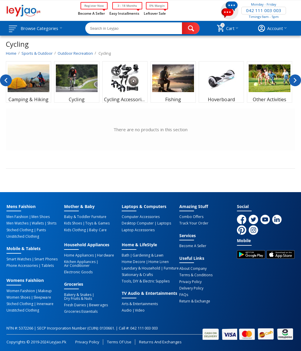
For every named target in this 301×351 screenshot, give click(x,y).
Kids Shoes (73, 223)
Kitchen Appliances (80, 261)
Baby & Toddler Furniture (85, 217)
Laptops (164, 223)
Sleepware (42, 297)
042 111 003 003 (263, 11)
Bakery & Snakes (77, 294)
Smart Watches (18, 259)
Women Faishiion (20, 290)
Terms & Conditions (196, 275)
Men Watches (17, 223)
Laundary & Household (141, 268)
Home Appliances (79, 255)
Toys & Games (97, 223)
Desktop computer (138, 223)
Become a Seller (91, 13)
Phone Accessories (22, 265)
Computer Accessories (141, 217)
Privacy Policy (190, 281)
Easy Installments (124, 13)
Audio (127, 310)
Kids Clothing (75, 230)
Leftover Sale (155, 13)
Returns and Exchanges (160, 341)
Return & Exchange (194, 301)
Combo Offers (191, 217)
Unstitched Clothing (22, 236)
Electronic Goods (78, 272)
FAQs (183, 294)
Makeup (44, 290)
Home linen (158, 261)
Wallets (38, 223)
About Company (193, 268)
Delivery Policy (191, 288)
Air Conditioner (77, 265)
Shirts (51, 223)
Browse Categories (40, 28)
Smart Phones (45, 259)
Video (140, 310)
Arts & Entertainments (140, 303)
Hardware (105, 255)
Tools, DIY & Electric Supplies (146, 281)
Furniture (170, 268)
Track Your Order (193, 223)
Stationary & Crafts (137, 274)
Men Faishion (17, 217)
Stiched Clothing (19, 230)
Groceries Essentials (81, 311)
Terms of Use (119, 341)
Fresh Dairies (75, 305)
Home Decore (133, 261)
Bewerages (98, 305)
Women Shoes (18, 297)
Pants (41, 230)
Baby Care (97, 230)
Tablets (47, 265)
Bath (125, 255)
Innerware (44, 303)
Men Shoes (40, 217)
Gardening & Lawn (148, 255)
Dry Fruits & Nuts (78, 298)
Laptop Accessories (138, 230)
